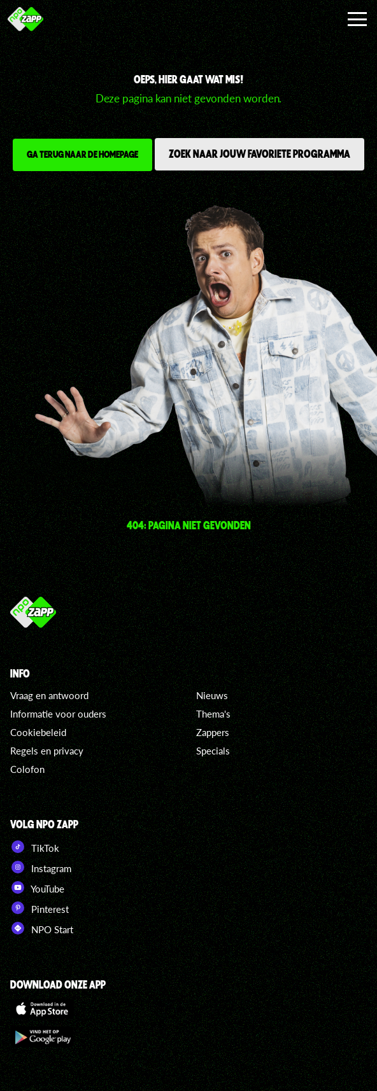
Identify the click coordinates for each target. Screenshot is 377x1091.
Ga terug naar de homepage (82, 154)
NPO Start (41, 928)
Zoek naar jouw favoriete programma (259, 153)
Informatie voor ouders (58, 713)
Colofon (27, 769)
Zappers (212, 732)
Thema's (213, 713)
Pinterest (39, 907)
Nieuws (212, 695)
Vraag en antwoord (49, 695)
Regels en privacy (46, 750)
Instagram (40, 867)
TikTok (34, 846)
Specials (213, 750)
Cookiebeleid (38, 732)
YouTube (37, 887)
